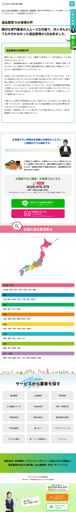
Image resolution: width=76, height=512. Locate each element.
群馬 (14, 299)
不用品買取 (13, 428)
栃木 (9, 299)
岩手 (15, 289)
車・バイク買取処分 (38, 439)
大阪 (14, 328)
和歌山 (29, 328)
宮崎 (28, 358)
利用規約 (19, 460)
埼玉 (18, 299)
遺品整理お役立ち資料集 (20, 464)
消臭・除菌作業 (62, 406)
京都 (9, 328)
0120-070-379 (38, 187)
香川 (9, 348)
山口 (23, 338)
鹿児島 (33, 358)
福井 (18, 309)
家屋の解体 (38, 417)
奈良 (23, 328)
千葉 (23, 299)
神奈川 (33, 299)
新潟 (4, 309)
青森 (11, 289)
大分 (23, 358)
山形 (29, 289)
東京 (28, 299)
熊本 (18, 358)
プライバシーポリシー (37, 460)
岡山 (14, 338)
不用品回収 (38, 406)
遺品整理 (13, 395)
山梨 (4, 319)
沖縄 (39, 358)
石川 (14, 309)
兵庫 (18, 328)
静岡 (18, 319)
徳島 (4, 348)
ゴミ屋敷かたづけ (13, 406)
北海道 (5, 289)
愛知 (23, 319)
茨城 (4, 299)
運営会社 (8, 460)
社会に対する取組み (60, 460)
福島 (34, 289)
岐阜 (14, 319)
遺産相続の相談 (62, 417)
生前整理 (38, 395)
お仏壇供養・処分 (44, 464)
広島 (18, 338)
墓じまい (38, 428)
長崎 (14, 358)
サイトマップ (61, 464)
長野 (9, 319)
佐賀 (9, 358)
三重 (28, 319)
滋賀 (4, 328)
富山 (9, 309)
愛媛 (14, 348)
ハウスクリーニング (62, 428)
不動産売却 (13, 417)
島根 (9, 338)
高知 (18, 348)
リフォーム (62, 439)
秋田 (25, 289)
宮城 (20, 289)
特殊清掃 (62, 395)
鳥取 (4, 338)
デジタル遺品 (13, 439)
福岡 (4, 358)
